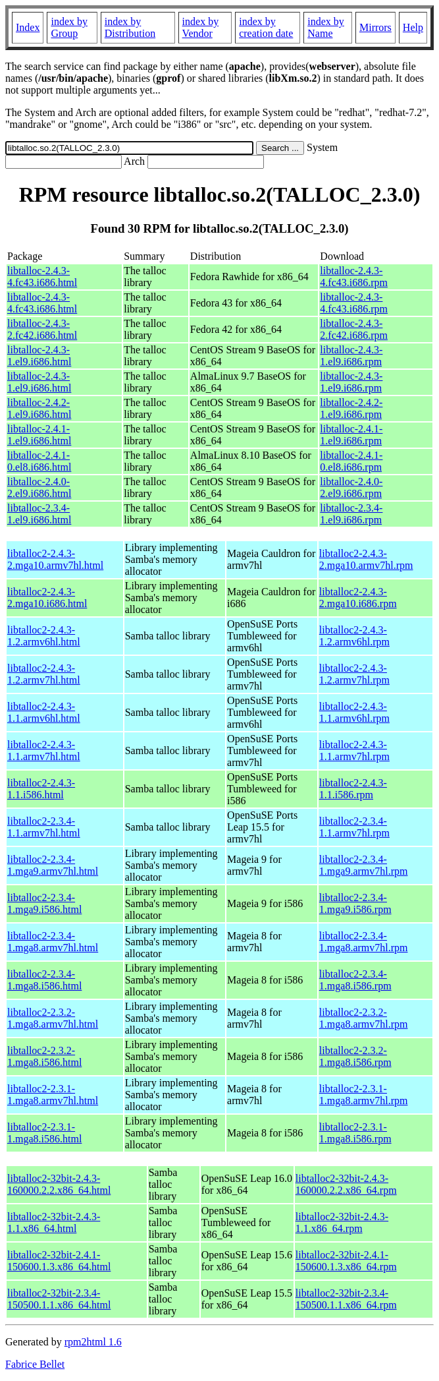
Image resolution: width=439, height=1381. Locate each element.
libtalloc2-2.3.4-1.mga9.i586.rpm (355, 903)
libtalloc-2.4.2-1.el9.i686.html (39, 408)
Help (413, 27)
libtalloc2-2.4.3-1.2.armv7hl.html (43, 674)
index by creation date (266, 27)
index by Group (69, 27)
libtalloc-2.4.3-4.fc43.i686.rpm (354, 276)
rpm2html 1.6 (93, 1341)
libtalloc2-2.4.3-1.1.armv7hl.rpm (354, 750)
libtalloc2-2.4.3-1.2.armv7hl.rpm (354, 674)
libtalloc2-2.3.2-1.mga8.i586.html (44, 1056)
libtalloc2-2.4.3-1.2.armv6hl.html (43, 635)
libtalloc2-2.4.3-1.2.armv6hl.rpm (354, 635)
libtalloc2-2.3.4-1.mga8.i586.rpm (355, 979)
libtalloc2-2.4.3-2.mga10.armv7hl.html (55, 559)
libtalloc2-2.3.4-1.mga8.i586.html (44, 979)
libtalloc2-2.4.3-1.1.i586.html (41, 788)
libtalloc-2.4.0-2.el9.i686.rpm (351, 487)
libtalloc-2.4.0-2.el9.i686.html (39, 487)
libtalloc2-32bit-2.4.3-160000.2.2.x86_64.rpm (346, 1184)
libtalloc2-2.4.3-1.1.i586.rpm (353, 788)
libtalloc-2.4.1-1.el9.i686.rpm (351, 434)
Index (27, 27)
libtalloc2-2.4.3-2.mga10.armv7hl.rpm (366, 559)
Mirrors (375, 27)
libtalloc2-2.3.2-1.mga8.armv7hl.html (52, 1018)
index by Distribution (130, 27)
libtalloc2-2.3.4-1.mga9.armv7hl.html (52, 865)
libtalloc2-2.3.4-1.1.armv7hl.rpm (354, 826)
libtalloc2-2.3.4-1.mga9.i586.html (44, 903)
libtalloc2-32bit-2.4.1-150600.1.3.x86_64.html (59, 1260)
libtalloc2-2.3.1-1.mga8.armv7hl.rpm (363, 1094)
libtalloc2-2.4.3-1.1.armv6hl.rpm (354, 712)
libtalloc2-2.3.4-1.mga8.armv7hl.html (52, 941)
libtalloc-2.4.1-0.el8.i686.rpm (351, 461)
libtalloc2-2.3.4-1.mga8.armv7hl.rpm (363, 941)
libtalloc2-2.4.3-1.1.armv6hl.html (43, 712)
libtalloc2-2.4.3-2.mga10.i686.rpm (358, 597)
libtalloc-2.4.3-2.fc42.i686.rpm (354, 329)
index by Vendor (200, 27)
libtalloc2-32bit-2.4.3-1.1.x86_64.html (53, 1222)
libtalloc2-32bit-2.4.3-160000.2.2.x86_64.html (59, 1184)
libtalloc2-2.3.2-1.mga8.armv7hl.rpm (363, 1018)
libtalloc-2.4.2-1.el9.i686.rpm (351, 408)
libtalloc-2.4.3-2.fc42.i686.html (42, 329)
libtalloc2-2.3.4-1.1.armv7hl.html (43, 826)
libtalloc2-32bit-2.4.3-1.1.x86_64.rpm (342, 1222)
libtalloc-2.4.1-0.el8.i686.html (39, 461)
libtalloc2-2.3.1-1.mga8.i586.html (44, 1132)
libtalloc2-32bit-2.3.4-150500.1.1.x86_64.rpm (346, 1298)
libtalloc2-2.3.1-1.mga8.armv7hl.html (52, 1094)
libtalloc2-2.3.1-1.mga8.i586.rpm (355, 1132)
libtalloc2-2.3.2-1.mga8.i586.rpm (355, 1056)
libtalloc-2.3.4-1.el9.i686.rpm (351, 513)
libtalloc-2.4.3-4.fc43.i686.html (42, 276)
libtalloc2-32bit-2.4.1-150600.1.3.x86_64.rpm (346, 1260)
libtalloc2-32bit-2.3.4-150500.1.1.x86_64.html (59, 1298)
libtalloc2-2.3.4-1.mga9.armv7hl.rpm (363, 865)
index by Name (325, 27)
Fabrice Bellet (35, 1364)
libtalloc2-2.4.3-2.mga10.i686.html (47, 597)
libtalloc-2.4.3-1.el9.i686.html (39, 355)
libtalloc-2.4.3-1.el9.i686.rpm (351, 355)
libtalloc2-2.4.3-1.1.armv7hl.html (43, 750)
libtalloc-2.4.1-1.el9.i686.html (39, 434)
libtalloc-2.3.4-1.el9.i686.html (39, 513)
